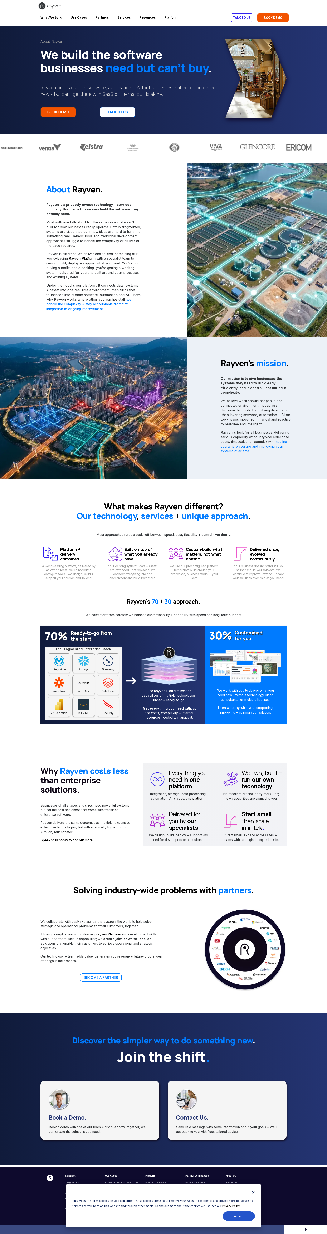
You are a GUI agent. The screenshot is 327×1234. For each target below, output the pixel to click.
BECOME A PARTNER (101, 979)
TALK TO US (242, 17)
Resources (147, 17)
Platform (171, 17)
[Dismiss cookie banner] (253, 1192)
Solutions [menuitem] (70, 1177)
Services (124, 17)
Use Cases (79, 17)
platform (198, 800)
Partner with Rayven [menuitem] (197, 1177)
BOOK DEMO (273, 17)
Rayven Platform (82, 260)
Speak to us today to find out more (66, 842)
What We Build (51, 17)
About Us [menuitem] (231, 1177)
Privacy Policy (231, 1206)
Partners (102, 17)
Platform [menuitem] (150, 1177)
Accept (239, 1216)
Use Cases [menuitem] (111, 1177)
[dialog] (163, 1205)
